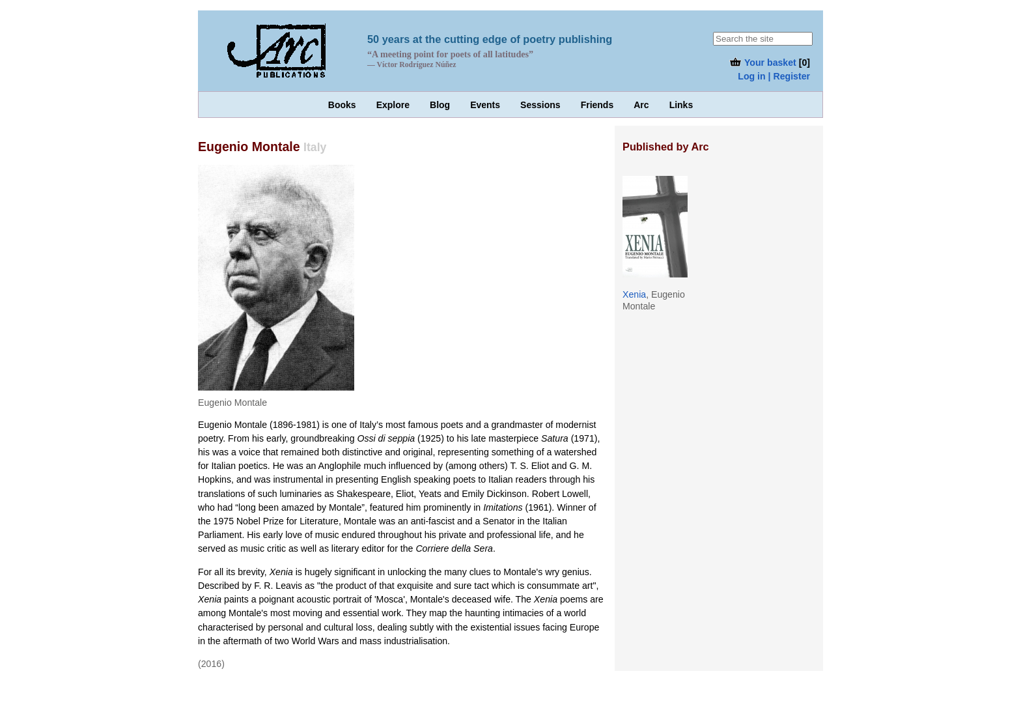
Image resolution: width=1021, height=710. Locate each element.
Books (342, 105)
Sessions (540, 105)
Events (485, 105)
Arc (641, 105)
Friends (597, 105)
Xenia (634, 294)
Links (681, 105)
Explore (393, 105)
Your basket (762, 62)
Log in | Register (774, 76)
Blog (440, 105)
